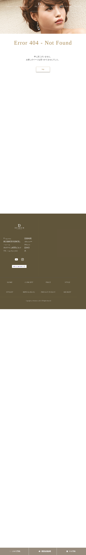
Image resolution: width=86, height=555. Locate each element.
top (43, 69)
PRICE (17, 6)
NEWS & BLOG (66, 6)
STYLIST (54, 6)
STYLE (25, 6)
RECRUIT (77, 6)
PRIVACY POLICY (48, 292)
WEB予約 (71, 551)
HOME (9, 282)
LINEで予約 (15, 551)
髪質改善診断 (45, 551)
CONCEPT (9, 6)
